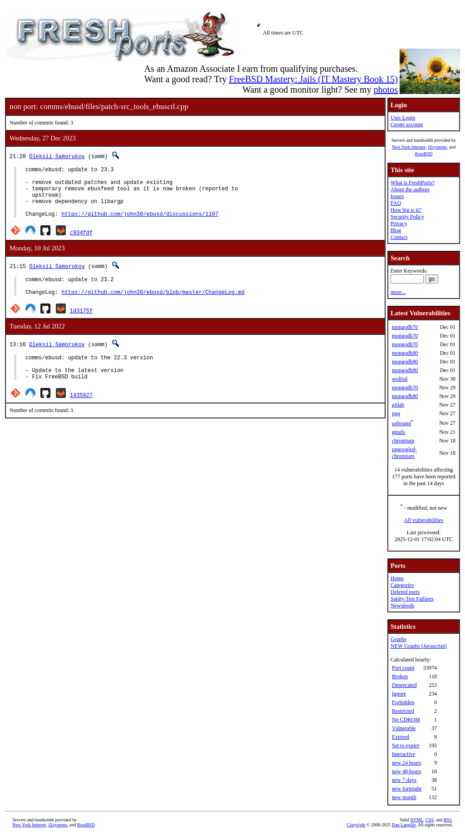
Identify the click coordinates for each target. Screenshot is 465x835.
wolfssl (400, 379)
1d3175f (81, 325)
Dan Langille (404, 824)
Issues (397, 196)
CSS (429, 819)
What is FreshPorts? (413, 182)
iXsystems (437, 146)
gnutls (398, 432)
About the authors (410, 189)
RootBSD (424, 153)
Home (397, 578)
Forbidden (403, 702)
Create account (407, 124)
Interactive (403, 754)
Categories (402, 585)
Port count (403, 668)
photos (386, 89)
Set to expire (406, 745)
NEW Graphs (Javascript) (419, 646)
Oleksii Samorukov (56, 156)
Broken (400, 676)
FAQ (396, 203)
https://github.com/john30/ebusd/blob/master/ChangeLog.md (152, 307)
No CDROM (406, 719)
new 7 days (404, 780)
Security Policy (407, 217)
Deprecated (404, 685)
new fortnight (406, 788)
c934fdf (81, 243)
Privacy (399, 223)
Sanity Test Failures (412, 599)
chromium (403, 440)
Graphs (398, 639)
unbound (401, 423)
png (396, 413)
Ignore (399, 694)
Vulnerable (404, 728)
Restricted (403, 711)
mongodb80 (405, 353)
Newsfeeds (403, 605)
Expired (400, 737)
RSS (448, 819)
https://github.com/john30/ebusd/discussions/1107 (139, 225)
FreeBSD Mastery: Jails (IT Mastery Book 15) (313, 79)
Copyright (356, 824)
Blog (396, 230)
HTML (417, 819)
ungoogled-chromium (404, 452)
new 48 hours (406, 771)
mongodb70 (405, 327)
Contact (399, 237)
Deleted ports (405, 592)
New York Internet (408, 146)
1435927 (81, 415)
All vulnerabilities (424, 520)
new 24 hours (406, 763)
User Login (403, 117)
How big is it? (406, 210)
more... (398, 292)
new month (404, 797)
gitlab (398, 405)
